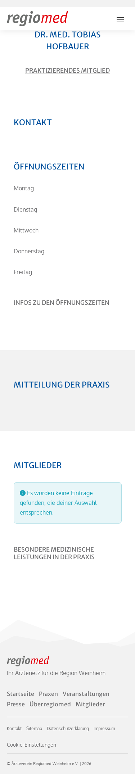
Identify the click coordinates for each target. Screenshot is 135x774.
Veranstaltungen (86, 693)
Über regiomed (50, 704)
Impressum (104, 728)
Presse (16, 704)
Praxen (48, 693)
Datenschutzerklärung (68, 728)
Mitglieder (90, 704)
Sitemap (34, 728)
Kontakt (14, 728)
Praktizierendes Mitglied (67, 70)
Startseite (20, 693)
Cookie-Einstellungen (31, 745)
